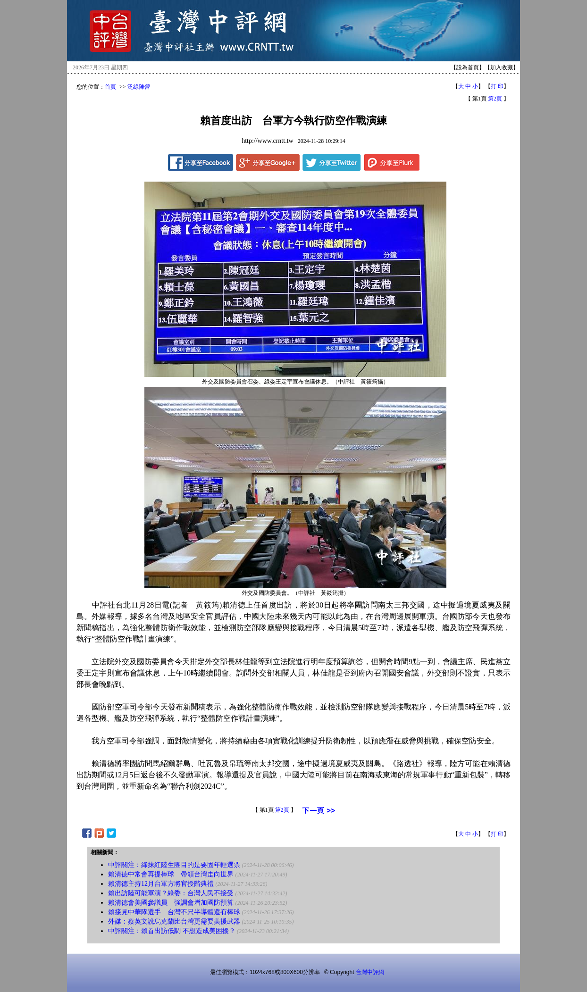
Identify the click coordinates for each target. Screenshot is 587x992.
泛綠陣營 (138, 86)
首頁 (110, 86)
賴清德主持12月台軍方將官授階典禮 (161, 883)
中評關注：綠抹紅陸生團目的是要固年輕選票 (174, 864)
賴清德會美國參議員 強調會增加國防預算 (171, 902)
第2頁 (495, 98)
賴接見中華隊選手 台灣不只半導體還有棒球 (174, 912)
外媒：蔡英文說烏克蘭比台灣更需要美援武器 (174, 921)
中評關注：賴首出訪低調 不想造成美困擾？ (171, 930)
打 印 (497, 86)
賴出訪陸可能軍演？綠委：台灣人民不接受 (171, 893)
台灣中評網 (370, 972)
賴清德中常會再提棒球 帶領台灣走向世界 (171, 874)
